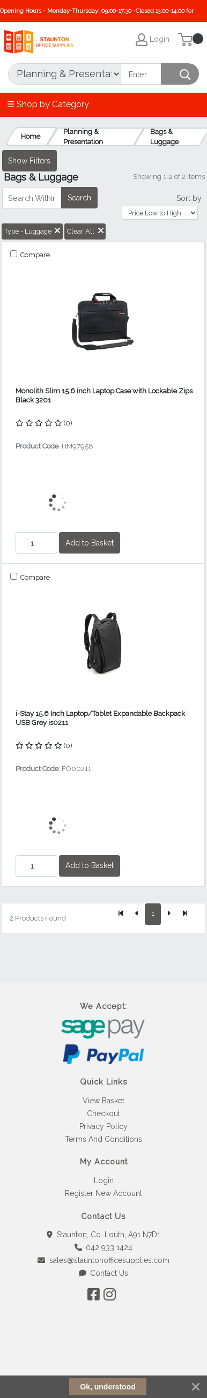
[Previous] (137, 914)
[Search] (141, 74)
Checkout (103, 1113)
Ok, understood (107, 1386)
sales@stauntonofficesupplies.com (103, 1260)
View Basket (103, 1100)
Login (104, 1180)
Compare (34, 255)
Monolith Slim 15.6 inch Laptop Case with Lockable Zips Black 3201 (104, 395)
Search (79, 197)
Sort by (189, 198)
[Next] (169, 914)
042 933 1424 (104, 1247)
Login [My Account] (152, 39)
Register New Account (103, 1193)
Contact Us (104, 1273)
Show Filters (29, 160)
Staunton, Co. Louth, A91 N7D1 (103, 1234)
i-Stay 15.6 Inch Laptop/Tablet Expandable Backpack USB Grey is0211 (100, 718)
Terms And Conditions (103, 1139)
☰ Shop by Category (48, 104)
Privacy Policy (103, 1126)
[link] (103, 1360)
